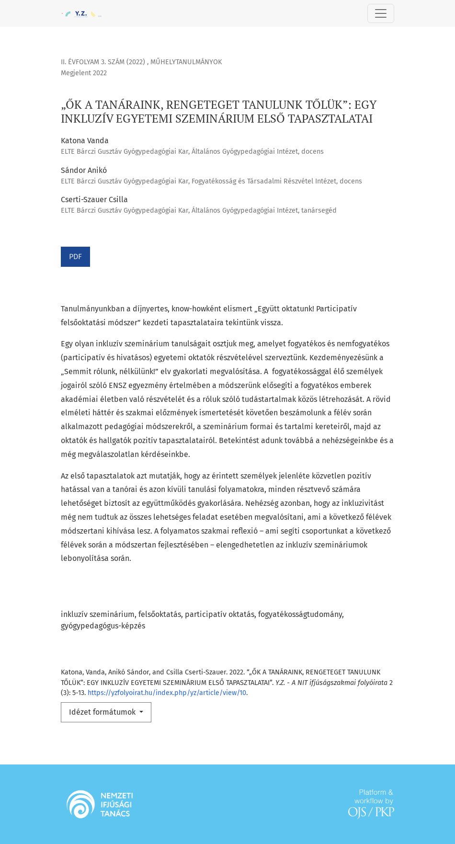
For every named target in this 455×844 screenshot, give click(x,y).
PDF (75, 256)
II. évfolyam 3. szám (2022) (104, 62)
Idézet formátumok (103, 712)
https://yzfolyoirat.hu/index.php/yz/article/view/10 (167, 693)
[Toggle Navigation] (380, 13)
